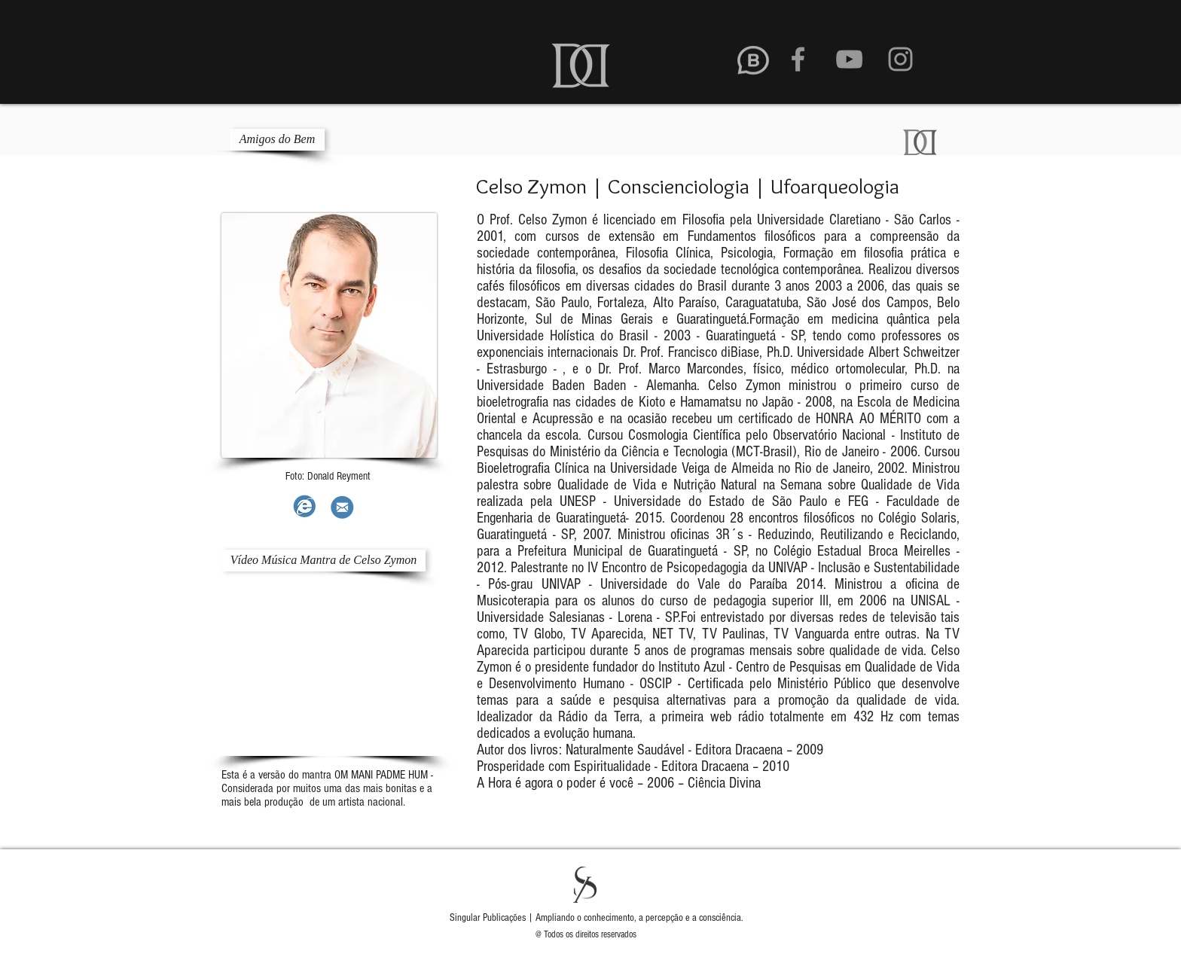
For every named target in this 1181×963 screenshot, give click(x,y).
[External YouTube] (331, 671)
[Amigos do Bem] (277, 140)
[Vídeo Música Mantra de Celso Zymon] (323, 560)
